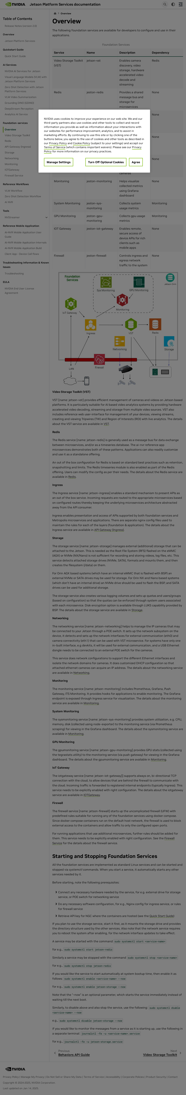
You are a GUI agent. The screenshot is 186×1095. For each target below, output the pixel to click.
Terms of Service (54, 147)
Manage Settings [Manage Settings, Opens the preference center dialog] (58, 162)
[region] (94, 141)
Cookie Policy (81, 143)
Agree (136, 162)
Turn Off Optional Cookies (106, 162)
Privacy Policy (58, 143)
